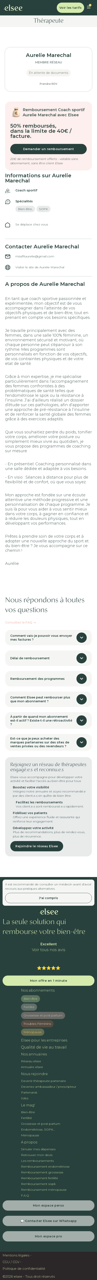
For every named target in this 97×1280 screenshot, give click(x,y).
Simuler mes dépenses (38, 1149)
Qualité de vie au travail (44, 1047)
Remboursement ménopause (44, 1190)
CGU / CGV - (12, 1262)
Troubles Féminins (37, 1024)
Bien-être (30, 999)
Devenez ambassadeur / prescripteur (48, 1087)
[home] (12, 7)
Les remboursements (37, 1161)
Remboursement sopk (38, 1184)
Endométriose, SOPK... (38, 1129)
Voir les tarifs (70, 8)
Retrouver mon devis (36, 1155)
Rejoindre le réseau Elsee (36, 846)
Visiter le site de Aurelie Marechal (39, 267)
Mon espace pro (48, 1236)
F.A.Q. (25, 1195)
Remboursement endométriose (45, 1166)
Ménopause (33, 1032)
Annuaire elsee (32, 1067)
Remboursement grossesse (42, 1172)
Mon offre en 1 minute (48, 981)
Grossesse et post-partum (40, 1124)
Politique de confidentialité (24, 1269)
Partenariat (29, 1092)
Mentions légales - (17, 1255)
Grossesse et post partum (43, 1015)
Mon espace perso (48, 1205)
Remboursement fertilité (39, 1178)
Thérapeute (49, 21)
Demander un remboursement (48, 149)
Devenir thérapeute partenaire (43, 1081)
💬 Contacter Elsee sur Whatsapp (48, 1221)
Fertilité (29, 1007)
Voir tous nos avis (48, 950)
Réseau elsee (31, 1061)
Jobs (24, 1098)
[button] (88, 7)
